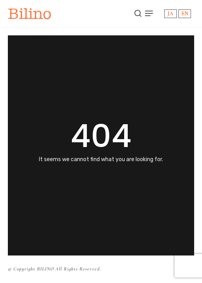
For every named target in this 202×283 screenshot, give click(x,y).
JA (170, 13)
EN (184, 13)
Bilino (29, 13)
